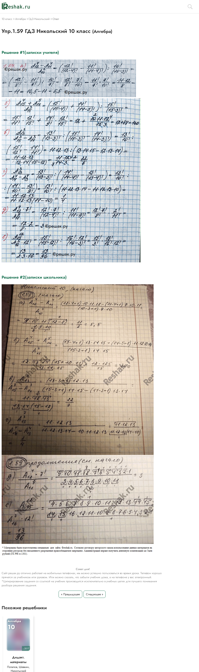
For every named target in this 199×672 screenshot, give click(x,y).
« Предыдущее (70, 594)
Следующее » (94, 594)
